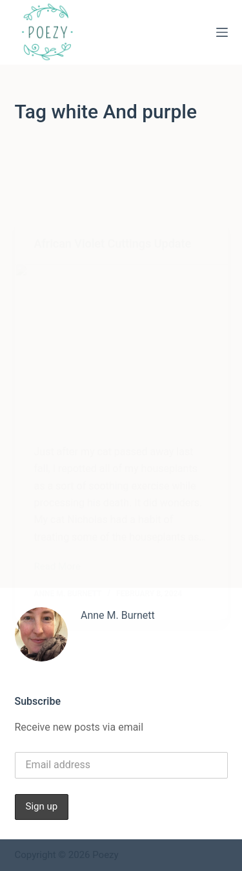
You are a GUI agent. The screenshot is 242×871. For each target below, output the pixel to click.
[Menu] (222, 32)
